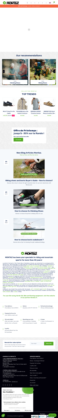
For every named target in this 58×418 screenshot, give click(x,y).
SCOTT (50, 267)
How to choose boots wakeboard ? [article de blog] (29, 240)
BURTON (53, 268)
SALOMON (27, 281)
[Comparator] (42, 2)
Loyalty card (33, 365)
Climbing (11, 277)
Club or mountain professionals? (38, 377)
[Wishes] (38, 2)
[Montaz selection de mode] (46, 2)
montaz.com (8, 373)
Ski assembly (33, 370)
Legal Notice (20, 416)
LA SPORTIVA (47, 281)
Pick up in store (34, 368)
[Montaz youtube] (9, 385)
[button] (31, 2)
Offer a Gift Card (34, 385)
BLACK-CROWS (43, 267)
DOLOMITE (11, 282)
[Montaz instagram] (5, 385)
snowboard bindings (43, 268)
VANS (4, 291)
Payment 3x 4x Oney (35, 363)
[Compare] (13, 104)
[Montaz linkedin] (11, 385)
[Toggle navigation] (27, 2)
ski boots (50, 265)
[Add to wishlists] (13, 100)
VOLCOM (44, 289)
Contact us (15, 381)
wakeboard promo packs (36, 277)
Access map (6, 363)
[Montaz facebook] (7, 385)
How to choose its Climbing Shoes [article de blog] (29, 211)
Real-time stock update (36, 373)
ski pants (45, 272)
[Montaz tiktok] (3, 385)
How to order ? (33, 375)
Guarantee (32, 380)
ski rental (20, 284)
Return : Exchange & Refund (37, 360)
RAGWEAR (37, 289)
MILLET (33, 281)
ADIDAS (8, 291)
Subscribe (49, 343)
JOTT (32, 289)
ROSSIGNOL (26, 267)
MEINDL (37, 281)
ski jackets (47, 271)
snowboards (29, 268)
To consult (18, 139)
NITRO (6, 269)
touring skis (6, 280)
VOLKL (32, 267)
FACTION (36, 267)
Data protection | (14, 416)
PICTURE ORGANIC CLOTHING (15, 274)
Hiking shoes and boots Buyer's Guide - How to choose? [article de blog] (29, 180)
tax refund (32, 382)
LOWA (41, 281)
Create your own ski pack (33, 265)
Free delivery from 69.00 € (36, 358)
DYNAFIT (5, 282)
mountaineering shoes (46, 280)
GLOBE (15, 291)
